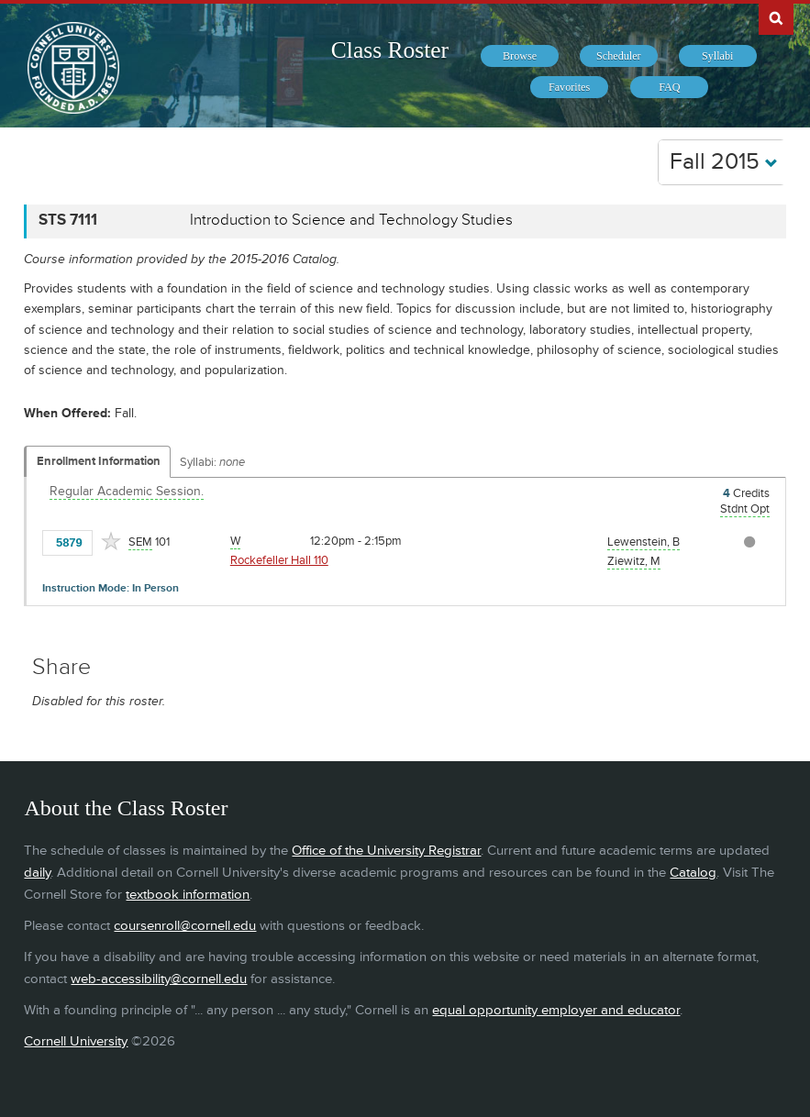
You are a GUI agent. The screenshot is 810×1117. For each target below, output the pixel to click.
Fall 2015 (724, 162)
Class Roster (390, 50)
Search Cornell (776, 17)
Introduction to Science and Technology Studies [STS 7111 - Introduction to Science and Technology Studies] (351, 220)
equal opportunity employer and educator (556, 1010)
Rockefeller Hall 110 (279, 560)
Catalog (693, 872)
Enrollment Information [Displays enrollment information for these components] (99, 461)
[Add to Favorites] (111, 541)
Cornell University (76, 1041)
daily (37, 872)
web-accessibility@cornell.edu (159, 979)
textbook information (188, 894)
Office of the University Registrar (386, 850)
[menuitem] (520, 56)
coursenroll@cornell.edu (185, 926)
